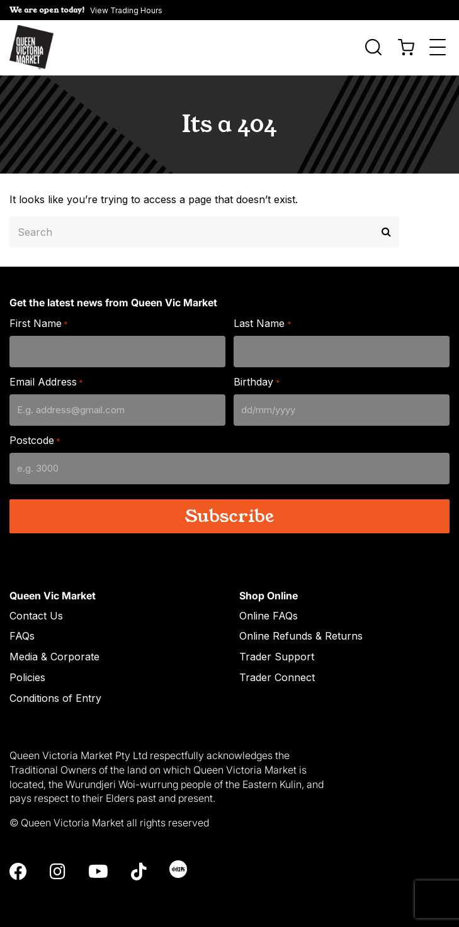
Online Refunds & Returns (301, 634)
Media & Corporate (54, 655)
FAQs (22, 634)
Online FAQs (268, 614)
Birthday (257, 380)
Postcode (34, 439)
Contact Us (36, 614)
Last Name (262, 322)
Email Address (46, 380)
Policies (27, 676)
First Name (38, 322)
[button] (229, 10)
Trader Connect (277, 676)
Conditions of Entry (55, 697)
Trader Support (276, 655)
